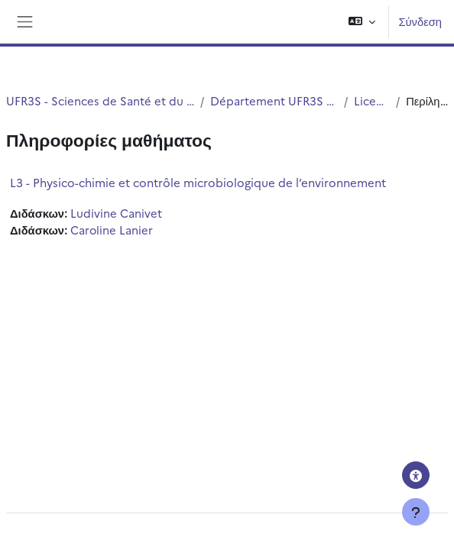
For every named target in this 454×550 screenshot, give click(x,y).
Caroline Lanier (111, 230)
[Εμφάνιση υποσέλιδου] (416, 512)
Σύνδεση (420, 21)
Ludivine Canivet (116, 213)
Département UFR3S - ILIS (273, 100)
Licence (372, 100)
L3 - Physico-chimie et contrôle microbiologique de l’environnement (198, 182)
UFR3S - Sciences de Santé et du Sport (100, 100)
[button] (362, 22)
